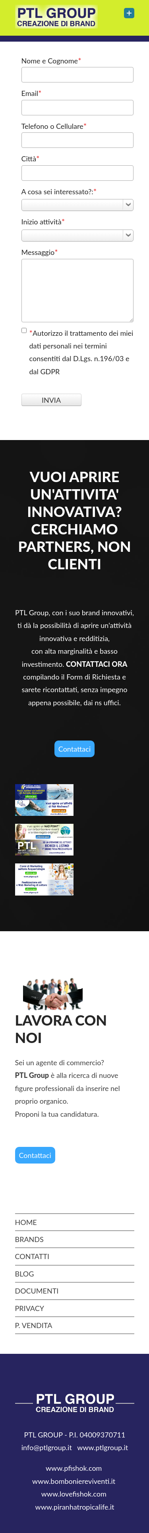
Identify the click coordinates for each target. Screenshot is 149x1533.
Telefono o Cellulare (54, 125)
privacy (29, 1308)
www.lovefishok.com (74, 1493)
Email (31, 93)
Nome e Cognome (51, 60)
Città (30, 158)
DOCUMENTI (37, 1290)
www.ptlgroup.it (102, 1447)
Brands (29, 1239)
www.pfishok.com (74, 1468)
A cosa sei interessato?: (59, 191)
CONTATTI (32, 1256)
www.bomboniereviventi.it (73, 1481)
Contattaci (74, 748)
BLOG (24, 1273)
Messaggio (39, 251)
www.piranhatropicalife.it (74, 1506)
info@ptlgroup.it (46, 1447)
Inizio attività (43, 221)
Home (26, 1222)
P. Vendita (33, 1325)
